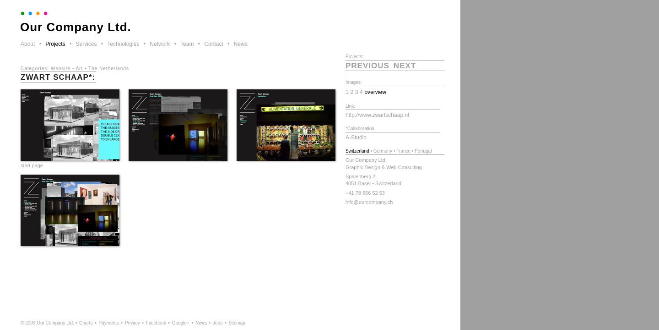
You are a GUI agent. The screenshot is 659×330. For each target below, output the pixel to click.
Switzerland (357, 151)
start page (32, 165)
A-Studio (356, 137)
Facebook (156, 322)
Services (86, 44)
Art (79, 68)
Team (187, 44)
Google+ (180, 322)
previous (367, 65)
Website (60, 68)
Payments (108, 322)
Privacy (132, 322)
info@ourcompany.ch (369, 202)
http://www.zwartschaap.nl (377, 115)
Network (160, 44)
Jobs (217, 322)
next (405, 65)
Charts (85, 322)
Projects (55, 44)
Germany (382, 151)
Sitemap (236, 322)
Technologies (123, 44)
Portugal (423, 151)
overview (375, 92)
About (28, 44)
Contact (213, 44)
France (403, 151)
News (241, 44)
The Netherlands (108, 68)
